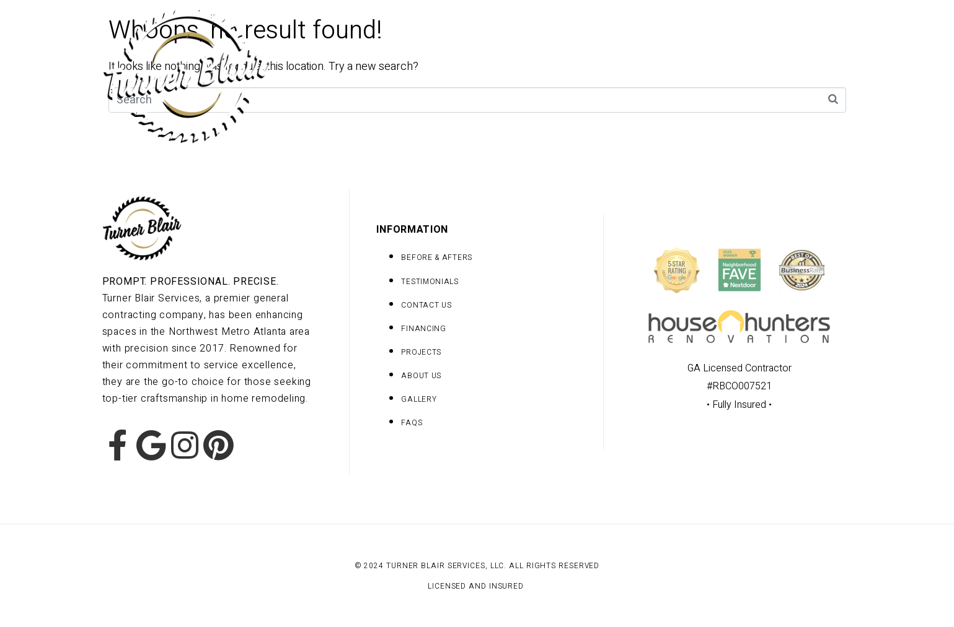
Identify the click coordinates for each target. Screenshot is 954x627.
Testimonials (819, 74)
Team (657, 74)
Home (435, 74)
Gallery (587, 74)
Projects (508, 74)
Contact (728, 74)
